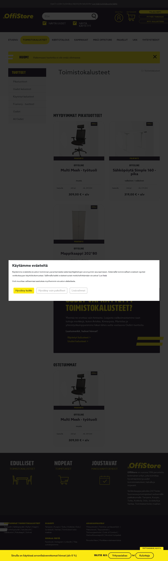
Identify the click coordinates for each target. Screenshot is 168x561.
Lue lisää (103, 275)
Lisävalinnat (78, 290)
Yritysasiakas (119, 555)
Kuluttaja (144, 555)
